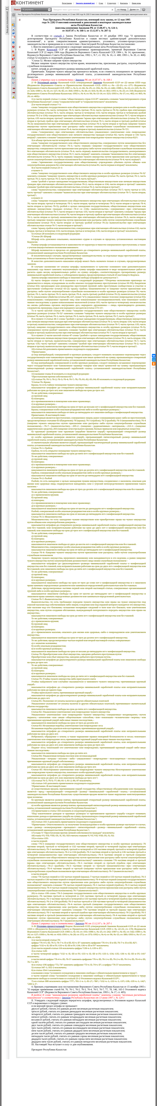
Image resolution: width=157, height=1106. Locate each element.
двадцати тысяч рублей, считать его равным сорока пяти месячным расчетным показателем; (79, 1039)
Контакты (124, 3)
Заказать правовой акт (85, 3)
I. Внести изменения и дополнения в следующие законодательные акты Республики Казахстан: (80, 46)
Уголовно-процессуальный (51, 926)
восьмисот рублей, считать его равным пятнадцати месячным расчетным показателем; (76, 1019)
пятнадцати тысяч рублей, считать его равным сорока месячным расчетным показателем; (77, 1036)
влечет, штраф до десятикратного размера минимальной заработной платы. (70, 68)
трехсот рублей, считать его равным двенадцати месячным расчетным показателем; (75, 1011)
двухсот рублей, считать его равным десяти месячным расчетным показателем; (72, 1008)
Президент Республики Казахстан (49, 1049)
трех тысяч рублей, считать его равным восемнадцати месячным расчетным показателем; (78, 1028)
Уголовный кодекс (47, 82)
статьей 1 (59, 36)
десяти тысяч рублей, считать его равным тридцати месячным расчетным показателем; (76, 1033)
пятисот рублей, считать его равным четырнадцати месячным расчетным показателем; (76, 1017)
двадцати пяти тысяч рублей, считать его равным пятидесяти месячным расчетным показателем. (81, 1041)
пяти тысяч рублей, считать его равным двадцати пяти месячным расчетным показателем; (78, 1030)
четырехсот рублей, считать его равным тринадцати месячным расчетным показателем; (77, 1014)
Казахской (52, 49)
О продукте (111, 3)
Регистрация (67, 3)
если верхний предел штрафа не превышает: (54, 1006)
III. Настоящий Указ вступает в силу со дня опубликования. (62, 1044)
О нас (101, 3)
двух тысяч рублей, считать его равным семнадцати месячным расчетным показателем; (76, 1025)
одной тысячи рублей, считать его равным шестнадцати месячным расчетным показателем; (79, 1022)
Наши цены (136, 3)
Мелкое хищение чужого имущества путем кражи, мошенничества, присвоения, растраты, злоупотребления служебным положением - (86, 64)
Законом (79, 79)
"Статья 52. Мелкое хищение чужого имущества (56, 60)
